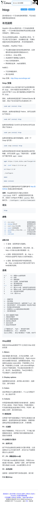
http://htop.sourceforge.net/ (20, 78)
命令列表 (13, 494)
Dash (32, 494)
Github (14, 497)
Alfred (28, 494)
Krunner (13, 495)
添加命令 (6, 494)
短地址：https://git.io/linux (25, 497)
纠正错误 (24, 9)
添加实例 (31, 9)
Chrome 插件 (21, 494)
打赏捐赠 (7, 497)
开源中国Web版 (22, 495)
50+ (27, 501)
